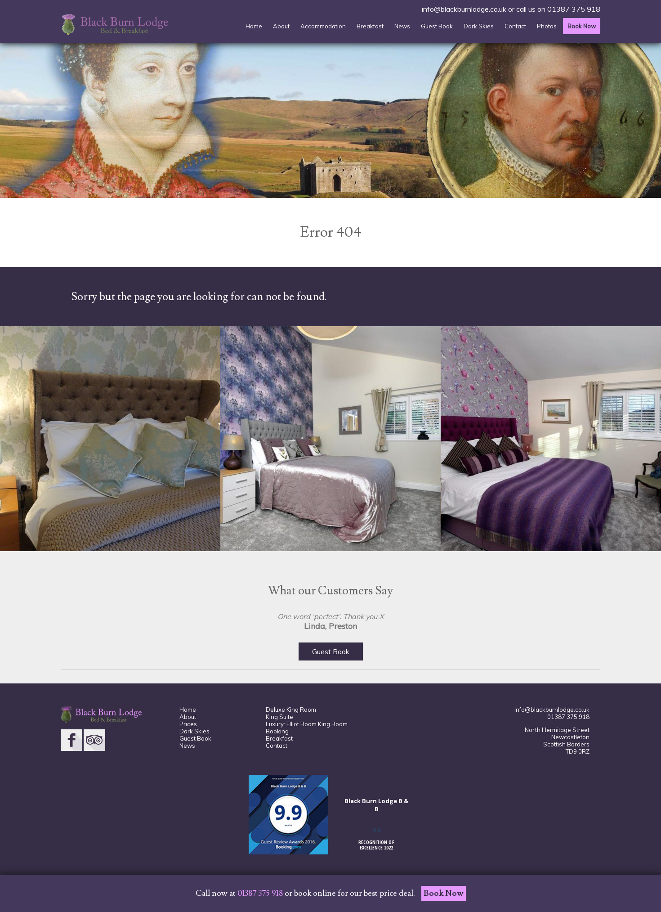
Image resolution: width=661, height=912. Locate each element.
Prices (188, 724)
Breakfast (370, 26)
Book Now (581, 26)
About (281, 26)
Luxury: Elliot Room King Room (307, 724)
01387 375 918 (573, 8)
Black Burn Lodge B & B (376, 805)
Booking (277, 731)
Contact (515, 26)
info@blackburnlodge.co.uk (464, 8)
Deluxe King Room (291, 709)
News (402, 26)
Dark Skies (479, 26)
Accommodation (323, 26)
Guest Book (437, 26)
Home (254, 26)
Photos (547, 26)
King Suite (279, 716)
